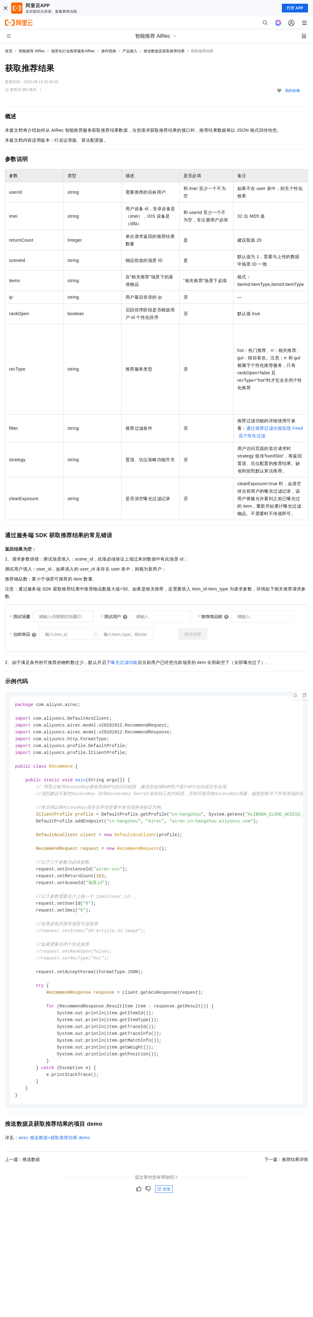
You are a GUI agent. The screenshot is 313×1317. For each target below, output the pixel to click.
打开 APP (295, 8)
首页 (8, 51)
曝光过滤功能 (124, 662)
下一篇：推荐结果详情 (286, 1177)
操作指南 (108, 51)
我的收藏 (292, 90)
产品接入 (129, 51)
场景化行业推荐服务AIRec (73, 51)
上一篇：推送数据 (22, 1177)
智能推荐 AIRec (32, 51)
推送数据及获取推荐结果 (164, 51)
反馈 (163, 1207)
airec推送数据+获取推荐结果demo (54, 1155)
